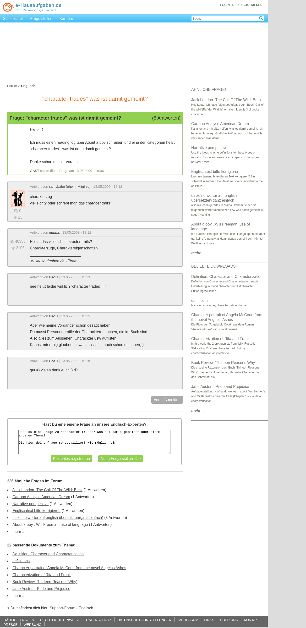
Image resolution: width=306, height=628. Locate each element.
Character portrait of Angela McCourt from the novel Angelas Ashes (69, 568)
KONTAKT (252, 620)
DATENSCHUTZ (98, 620)
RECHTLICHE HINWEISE (60, 620)
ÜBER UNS (229, 620)
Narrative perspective (30, 504)
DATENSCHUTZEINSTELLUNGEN (144, 620)
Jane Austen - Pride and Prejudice (41, 589)
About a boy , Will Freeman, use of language (50, 525)
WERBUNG (32, 624)
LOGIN (225, 5)
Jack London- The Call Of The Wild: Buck (47, 490)
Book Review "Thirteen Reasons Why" (44, 582)
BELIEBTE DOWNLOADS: (214, 266)
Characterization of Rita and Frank (41, 575)
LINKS (209, 620)
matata (54, 232)
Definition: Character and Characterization (48, 554)
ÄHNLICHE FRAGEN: (210, 90)
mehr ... (18, 531)
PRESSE (10, 624)
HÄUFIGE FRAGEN (19, 620)
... (198, 253)
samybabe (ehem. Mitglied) (70, 186)
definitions (21, 561)
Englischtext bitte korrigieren (36, 511)
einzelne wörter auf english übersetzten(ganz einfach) (57, 518)
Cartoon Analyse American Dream (41, 497)
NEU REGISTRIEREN (247, 5)
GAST (34, 171)
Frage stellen (41, 19)
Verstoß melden (167, 400)
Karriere (66, 19)
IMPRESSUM (187, 620)
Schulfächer (13, 19)
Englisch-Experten (127, 424)
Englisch (86, 608)
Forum (12, 86)
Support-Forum (62, 608)
